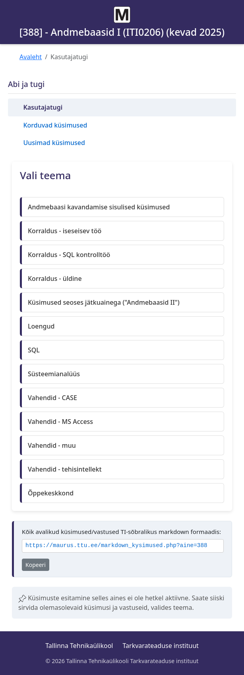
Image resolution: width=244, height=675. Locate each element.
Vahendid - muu (52, 445)
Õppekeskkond (51, 493)
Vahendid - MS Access (60, 421)
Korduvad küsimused (55, 125)
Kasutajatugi (42, 107)
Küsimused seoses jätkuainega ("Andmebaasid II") (104, 302)
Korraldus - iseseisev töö (64, 230)
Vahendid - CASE (52, 397)
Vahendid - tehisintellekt (65, 469)
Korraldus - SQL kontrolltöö (69, 254)
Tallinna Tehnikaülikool (79, 645)
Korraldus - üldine (55, 278)
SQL (34, 350)
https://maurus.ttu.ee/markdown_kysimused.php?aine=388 (116, 545)
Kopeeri (35, 565)
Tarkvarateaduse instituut (160, 645)
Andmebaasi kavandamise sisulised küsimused (99, 207)
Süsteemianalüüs (54, 373)
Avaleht (30, 56)
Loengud (41, 326)
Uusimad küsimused (54, 142)
